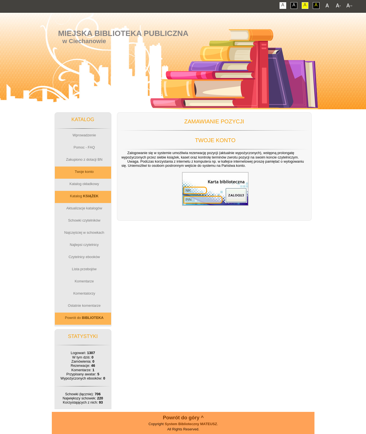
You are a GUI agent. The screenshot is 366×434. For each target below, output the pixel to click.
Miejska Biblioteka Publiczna (123, 33)
